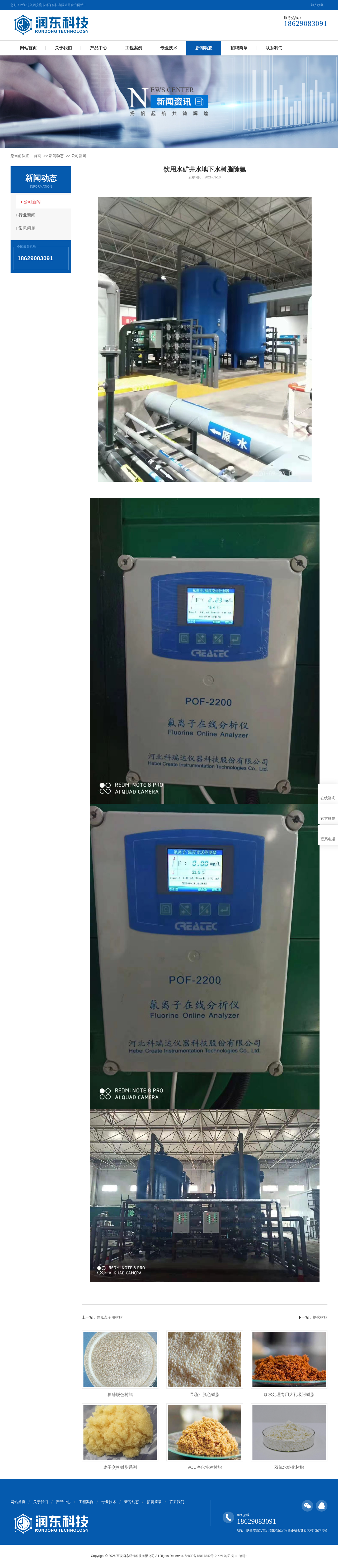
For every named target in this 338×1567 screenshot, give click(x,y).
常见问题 (27, 228)
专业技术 (168, 48)
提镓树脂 (320, 1317)
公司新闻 (78, 156)
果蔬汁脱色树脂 (204, 1394)
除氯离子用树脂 (110, 1317)
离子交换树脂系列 (120, 1467)
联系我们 (274, 48)
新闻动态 (203, 48)
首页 (37, 156)
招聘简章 (239, 48)
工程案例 (133, 48)
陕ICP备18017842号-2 (201, 1556)
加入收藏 (317, 5)
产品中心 (98, 48)
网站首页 (28, 48)
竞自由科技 (239, 1556)
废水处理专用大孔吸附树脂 (289, 1394)
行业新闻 (27, 215)
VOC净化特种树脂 (204, 1467)
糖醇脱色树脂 (120, 1394)
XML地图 (224, 1556)
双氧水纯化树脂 (289, 1467)
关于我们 (63, 48)
